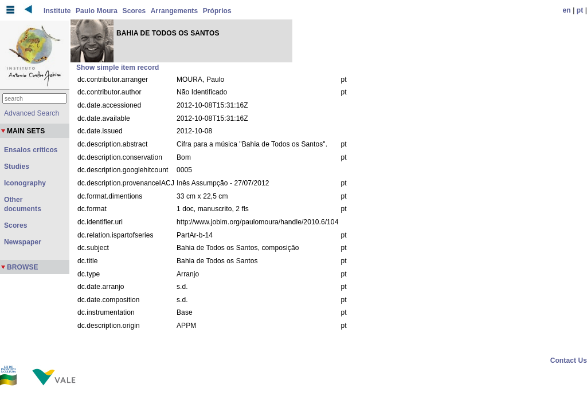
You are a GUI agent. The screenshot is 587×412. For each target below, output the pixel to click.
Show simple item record (117, 68)
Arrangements (174, 11)
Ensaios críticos (31, 150)
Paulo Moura (97, 11)
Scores (134, 11)
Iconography (25, 183)
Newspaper (22, 242)
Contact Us (568, 360)
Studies (16, 167)
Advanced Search (31, 113)
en (567, 10)
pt (580, 10)
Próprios (217, 11)
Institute (57, 11)
